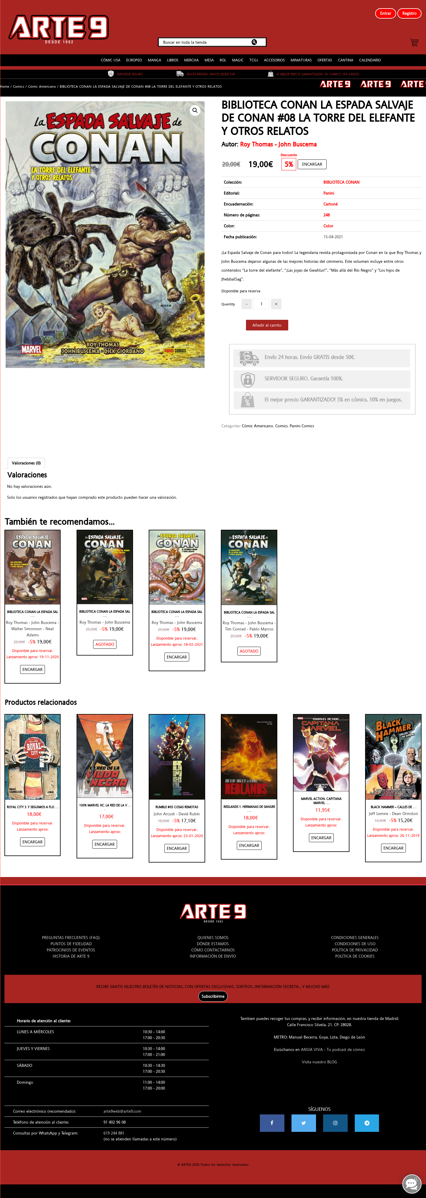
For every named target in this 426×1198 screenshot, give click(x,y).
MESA (209, 57)
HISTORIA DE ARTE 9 (71, 953)
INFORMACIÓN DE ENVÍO (213, 953)
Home (4, 84)
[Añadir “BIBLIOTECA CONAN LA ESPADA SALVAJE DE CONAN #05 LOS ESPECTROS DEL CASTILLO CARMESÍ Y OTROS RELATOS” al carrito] (32, 666)
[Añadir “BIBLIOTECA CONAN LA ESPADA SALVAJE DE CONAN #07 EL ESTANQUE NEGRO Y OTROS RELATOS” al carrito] (176, 654)
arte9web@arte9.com (122, 1108)
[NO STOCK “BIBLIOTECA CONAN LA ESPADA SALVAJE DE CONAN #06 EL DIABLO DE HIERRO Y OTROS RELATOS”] (104, 641)
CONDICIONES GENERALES (355, 935)
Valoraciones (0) (26, 461)
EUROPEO (134, 57)
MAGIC (238, 57)
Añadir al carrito (266, 322)
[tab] (26, 460)
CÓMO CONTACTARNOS (213, 947)
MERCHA (191, 57)
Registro (409, 13)
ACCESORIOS (274, 57)
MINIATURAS (301, 57)
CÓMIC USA (110, 57)
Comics (18, 84)
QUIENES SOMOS (213, 935)
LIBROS (172, 57)
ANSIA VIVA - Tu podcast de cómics (333, 1047)
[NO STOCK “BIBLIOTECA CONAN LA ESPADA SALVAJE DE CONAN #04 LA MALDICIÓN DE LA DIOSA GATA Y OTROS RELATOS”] (249, 648)
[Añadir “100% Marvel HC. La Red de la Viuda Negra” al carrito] (104, 841)
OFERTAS (325, 57)
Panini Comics (302, 423)
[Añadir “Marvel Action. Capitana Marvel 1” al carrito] (321, 835)
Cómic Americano (42, 84)
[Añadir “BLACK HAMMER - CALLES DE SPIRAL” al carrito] (393, 845)
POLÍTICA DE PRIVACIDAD (355, 947)
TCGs (254, 57)
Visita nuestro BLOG (319, 1059)
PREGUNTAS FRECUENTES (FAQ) (71, 935)
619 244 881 (113, 1130)
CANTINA (345, 57)
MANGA (154, 57)
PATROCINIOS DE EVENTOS (71, 947)
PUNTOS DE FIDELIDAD (71, 941)
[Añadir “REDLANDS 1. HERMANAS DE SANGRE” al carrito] (249, 843)
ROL (223, 57)
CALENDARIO (370, 57)
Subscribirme (213, 994)
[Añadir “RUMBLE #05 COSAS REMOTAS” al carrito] (176, 845)
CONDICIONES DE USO (355, 941)
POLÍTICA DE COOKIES (355, 953)
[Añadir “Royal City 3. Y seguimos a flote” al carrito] (32, 839)
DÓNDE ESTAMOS (213, 941)
